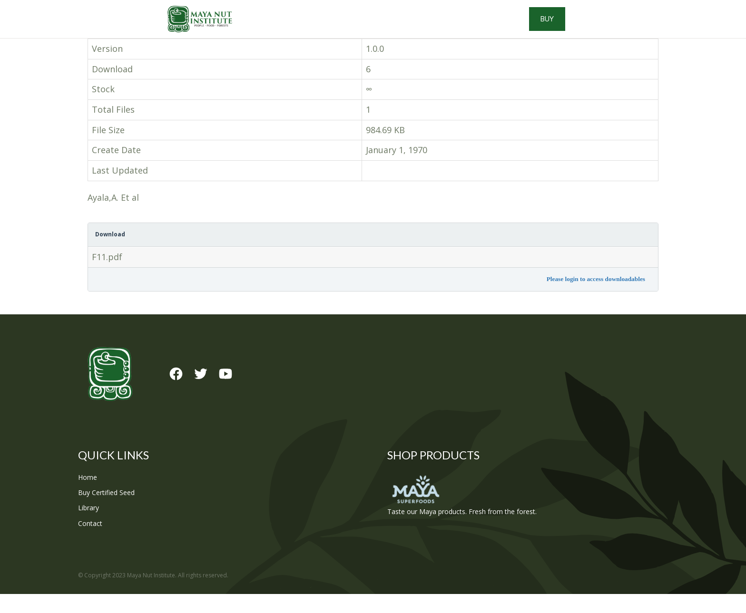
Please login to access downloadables (596, 298)
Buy (625, 28)
